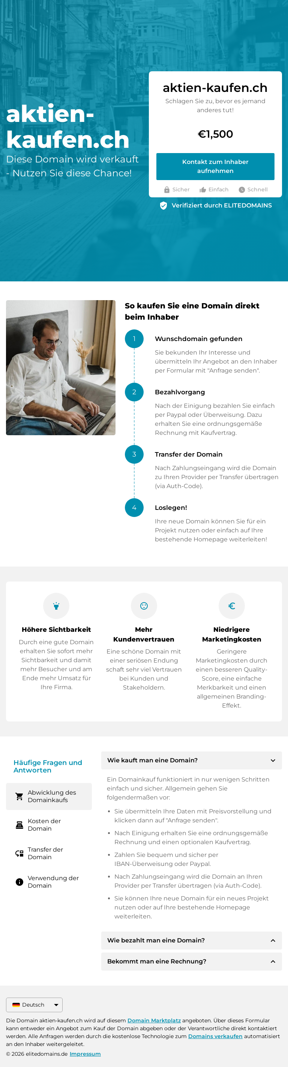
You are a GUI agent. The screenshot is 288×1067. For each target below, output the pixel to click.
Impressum (85, 1053)
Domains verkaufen (215, 1036)
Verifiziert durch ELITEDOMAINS (222, 205)
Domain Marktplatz (154, 1020)
